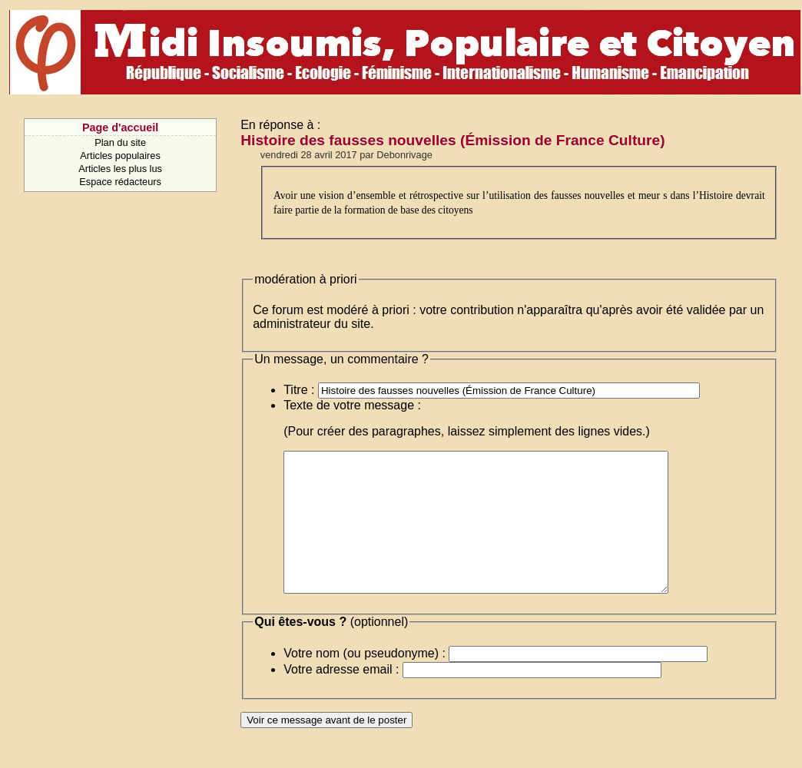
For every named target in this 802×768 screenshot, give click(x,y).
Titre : (298, 389)
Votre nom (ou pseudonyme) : (364, 680)
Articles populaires (120, 155)
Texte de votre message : (352, 405)
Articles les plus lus (120, 168)
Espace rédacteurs (120, 181)
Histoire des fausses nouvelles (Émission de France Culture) (452, 140)
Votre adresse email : (341, 696)
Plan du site (120, 142)
